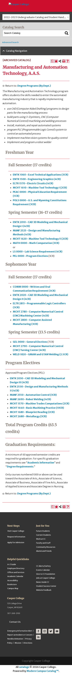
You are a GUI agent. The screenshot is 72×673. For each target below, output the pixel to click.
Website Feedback (43, 590)
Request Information (16, 537)
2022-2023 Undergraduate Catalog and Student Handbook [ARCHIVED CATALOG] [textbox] (36, 17)
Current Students (43, 535)
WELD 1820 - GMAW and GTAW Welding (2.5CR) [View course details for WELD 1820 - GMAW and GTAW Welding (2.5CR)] (40, 354)
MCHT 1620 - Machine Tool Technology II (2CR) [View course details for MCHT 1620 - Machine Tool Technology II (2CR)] (40, 238)
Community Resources (45, 547)
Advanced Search (10, 42)
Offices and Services (15, 572)
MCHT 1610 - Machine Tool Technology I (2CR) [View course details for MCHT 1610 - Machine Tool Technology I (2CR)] (40, 187)
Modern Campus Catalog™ (43, 670)
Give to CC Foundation (45, 574)
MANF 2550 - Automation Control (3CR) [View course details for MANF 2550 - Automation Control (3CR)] (33, 394)
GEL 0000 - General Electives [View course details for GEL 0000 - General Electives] (30, 341)
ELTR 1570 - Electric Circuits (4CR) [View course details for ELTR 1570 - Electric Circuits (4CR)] (33, 183)
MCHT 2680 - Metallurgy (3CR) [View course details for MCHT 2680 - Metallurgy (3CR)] (28, 416)
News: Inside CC (42, 582)
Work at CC (41, 539)
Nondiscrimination (15, 639)
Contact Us (15, 622)
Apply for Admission (15, 542)
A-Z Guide (11, 564)
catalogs (24, 666)
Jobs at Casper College (45, 578)
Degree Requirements (20, 466)
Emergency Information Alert (19, 631)
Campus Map (12, 588)
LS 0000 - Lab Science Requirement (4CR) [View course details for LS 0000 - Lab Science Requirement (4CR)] (37, 251)
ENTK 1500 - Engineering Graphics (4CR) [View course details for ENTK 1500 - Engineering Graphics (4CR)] (37, 179)
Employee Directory (15, 568)
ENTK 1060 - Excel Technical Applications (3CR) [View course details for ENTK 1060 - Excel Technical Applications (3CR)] (40, 174)
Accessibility (12, 580)
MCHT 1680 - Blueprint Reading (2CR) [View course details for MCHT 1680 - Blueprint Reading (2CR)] (32, 412)
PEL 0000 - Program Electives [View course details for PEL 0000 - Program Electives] (30, 255)
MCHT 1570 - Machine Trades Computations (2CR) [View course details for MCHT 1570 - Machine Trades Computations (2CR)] (39, 403)
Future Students (43, 531)
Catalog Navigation (16, 50)
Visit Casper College (15, 531)
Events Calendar (43, 570)
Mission (18, 643)
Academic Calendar (15, 576)
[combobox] (36, 17)
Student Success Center (46, 586)
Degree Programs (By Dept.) (34, 85)
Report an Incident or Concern (19, 635)
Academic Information (40, 462)
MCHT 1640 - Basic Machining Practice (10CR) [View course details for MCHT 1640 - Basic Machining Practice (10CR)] (37, 407)
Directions (27, 643)
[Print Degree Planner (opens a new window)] (52, 61)
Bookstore (12, 584)
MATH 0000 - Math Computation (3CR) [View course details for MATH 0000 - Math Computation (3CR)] (36, 243)
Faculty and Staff (43, 543)
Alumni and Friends (44, 551)
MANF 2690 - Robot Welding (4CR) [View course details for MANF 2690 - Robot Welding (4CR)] (30, 399)
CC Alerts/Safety (43, 566)
